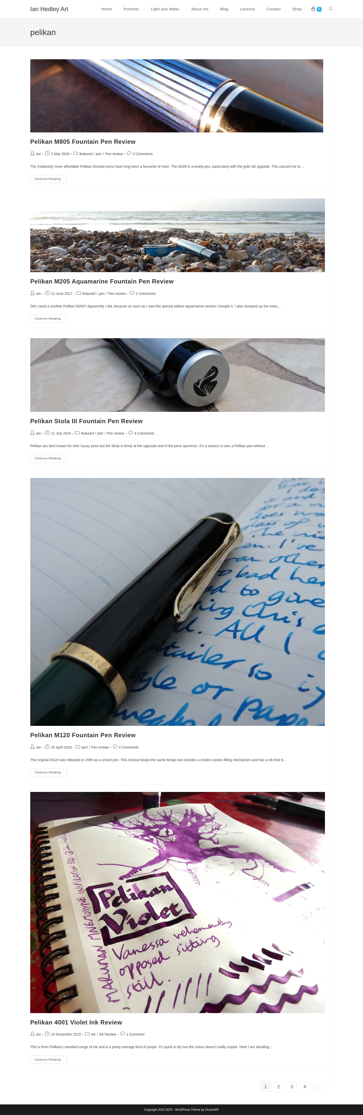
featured (85, 154)
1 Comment (135, 1034)
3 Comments (143, 154)
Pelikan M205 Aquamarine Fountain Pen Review (102, 281)
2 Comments (146, 294)
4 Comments (144, 433)
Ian (38, 154)
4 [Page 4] (305, 1086)
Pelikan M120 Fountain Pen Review (83, 735)
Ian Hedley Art (49, 9)
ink (93, 1034)
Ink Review (107, 1034)
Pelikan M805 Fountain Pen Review (83, 141)
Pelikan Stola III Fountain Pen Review (86, 421)
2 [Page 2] (278, 1086)
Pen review (114, 154)
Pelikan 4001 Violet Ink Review (76, 1022)
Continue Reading (51, 180)
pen (99, 154)
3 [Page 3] (291, 1086)
